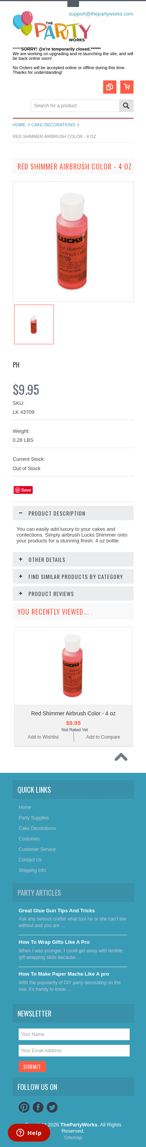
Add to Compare (103, 737)
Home (19, 124)
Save (26, 490)
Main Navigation (19, 106)
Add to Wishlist (43, 737)
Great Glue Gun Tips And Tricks (57, 910)
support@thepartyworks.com (101, 14)
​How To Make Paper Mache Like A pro (64, 974)
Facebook (38, 1107)
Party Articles (39, 892)
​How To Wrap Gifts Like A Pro (54, 942)
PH (16, 365)
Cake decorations (54, 124)
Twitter (52, 1107)
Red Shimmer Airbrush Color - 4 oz (73, 713)
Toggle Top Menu (73, 4)
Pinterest (24, 1107)
